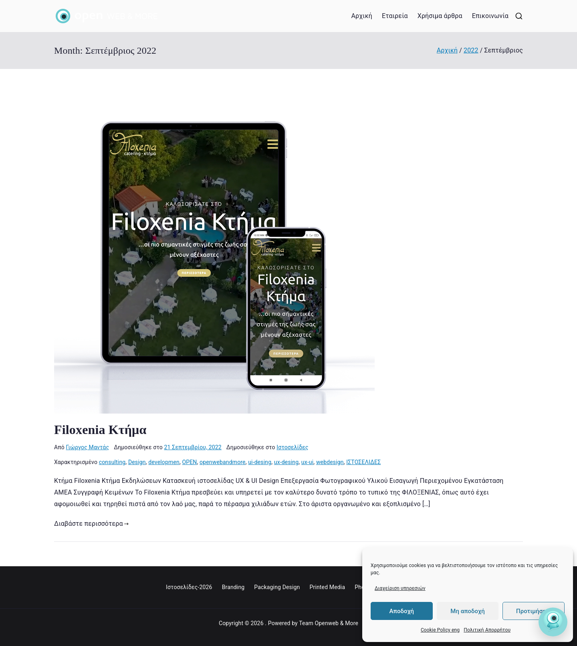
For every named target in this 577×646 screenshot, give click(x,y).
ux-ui (307, 462)
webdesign (330, 462)
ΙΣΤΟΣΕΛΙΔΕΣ (363, 462)
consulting (112, 462)
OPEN (189, 462)
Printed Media (327, 587)
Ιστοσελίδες (292, 447)
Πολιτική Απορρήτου (487, 630)
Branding (233, 587)
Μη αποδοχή (467, 611)
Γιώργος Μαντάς (87, 447)
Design (137, 462)
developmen (164, 462)
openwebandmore (223, 462)
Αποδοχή (401, 611)
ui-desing (259, 462)
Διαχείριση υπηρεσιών (400, 588)
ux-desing (286, 462)
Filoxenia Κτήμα (100, 429)
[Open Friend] (553, 622)
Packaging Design (277, 587)
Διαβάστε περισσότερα (91, 523)
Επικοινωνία (490, 16)
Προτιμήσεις (533, 611)
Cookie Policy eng (440, 630)
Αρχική (361, 16)
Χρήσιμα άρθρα (440, 16)
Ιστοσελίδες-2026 (189, 587)
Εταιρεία (395, 16)
